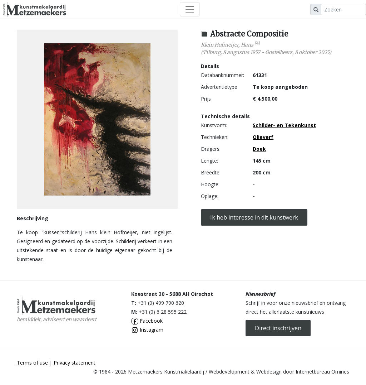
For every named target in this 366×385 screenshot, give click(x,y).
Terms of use (32, 362)
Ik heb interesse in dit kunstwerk (254, 217)
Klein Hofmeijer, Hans (227, 45)
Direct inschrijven (278, 328)
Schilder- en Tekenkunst (284, 125)
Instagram (147, 329)
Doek (259, 148)
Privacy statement (74, 362)
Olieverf (263, 137)
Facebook (147, 320)
